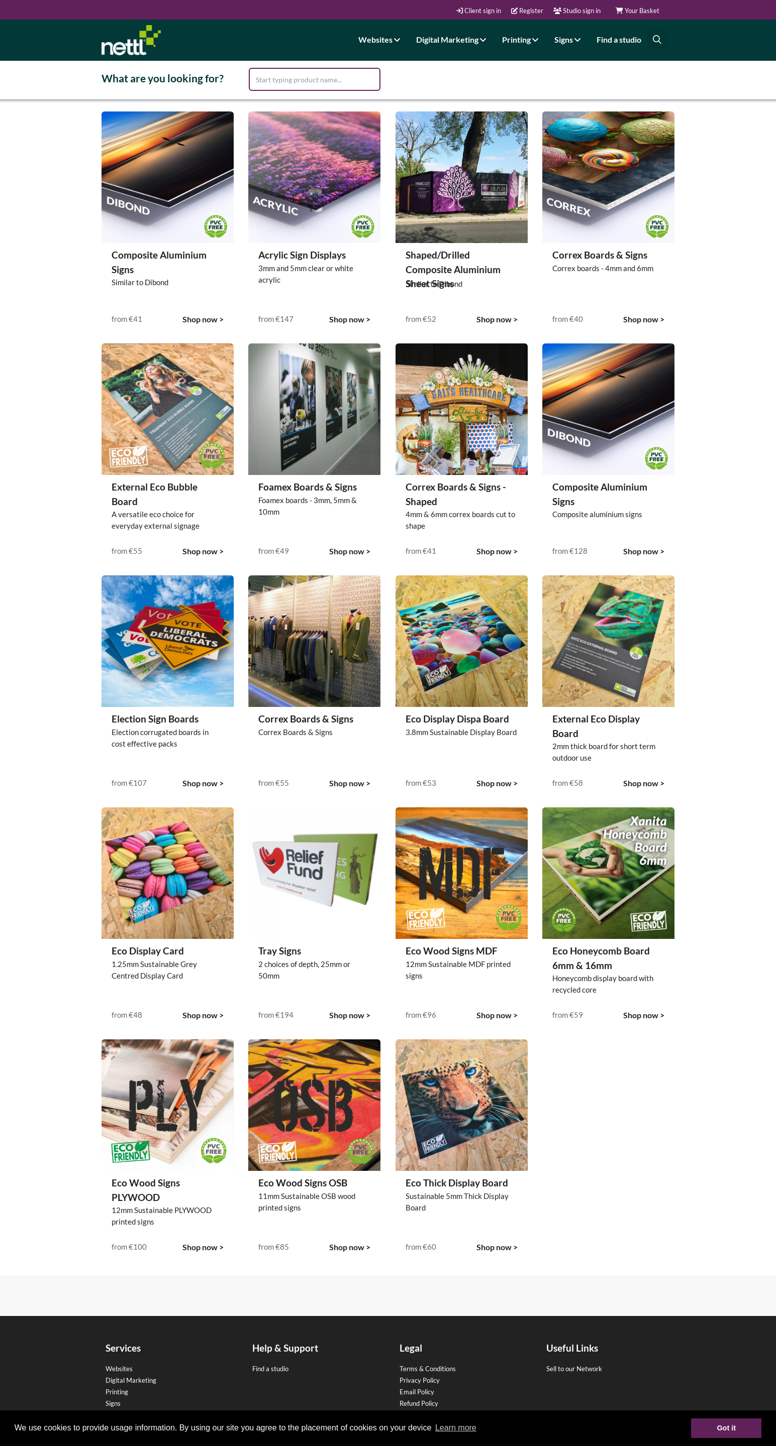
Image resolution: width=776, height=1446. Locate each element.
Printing (521, 39)
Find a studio (619, 39)
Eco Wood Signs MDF (452, 950)
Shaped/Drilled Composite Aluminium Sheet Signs (453, 269)
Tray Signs (279, 950)
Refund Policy (419, 1403)
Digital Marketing (452, 39)
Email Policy (417, 1392)
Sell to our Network (574, 1369)
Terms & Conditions (428, 1369)
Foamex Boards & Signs (307, 487)
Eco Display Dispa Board (457, 719)
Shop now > (203, 319)
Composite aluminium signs (597, 514)
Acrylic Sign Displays (302, 255)
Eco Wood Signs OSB (302, 1182)
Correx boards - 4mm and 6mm (602, 268)
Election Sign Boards (155, 719)
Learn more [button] (455, 1427)
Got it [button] (726, 1428)
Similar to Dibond (140, 282)
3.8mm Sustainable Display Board (461, 732)
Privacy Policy (420, 1380)
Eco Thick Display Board (457, 1182)
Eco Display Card (148, 950)
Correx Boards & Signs (599, 255)
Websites (380, 39)
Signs (569, 39)
